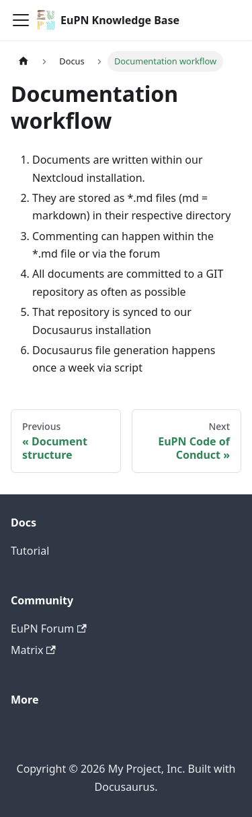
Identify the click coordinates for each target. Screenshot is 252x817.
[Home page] (23, 61)
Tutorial (30, 550)
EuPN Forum (49, 628)
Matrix (33, 650)
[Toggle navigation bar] (21, 20)
